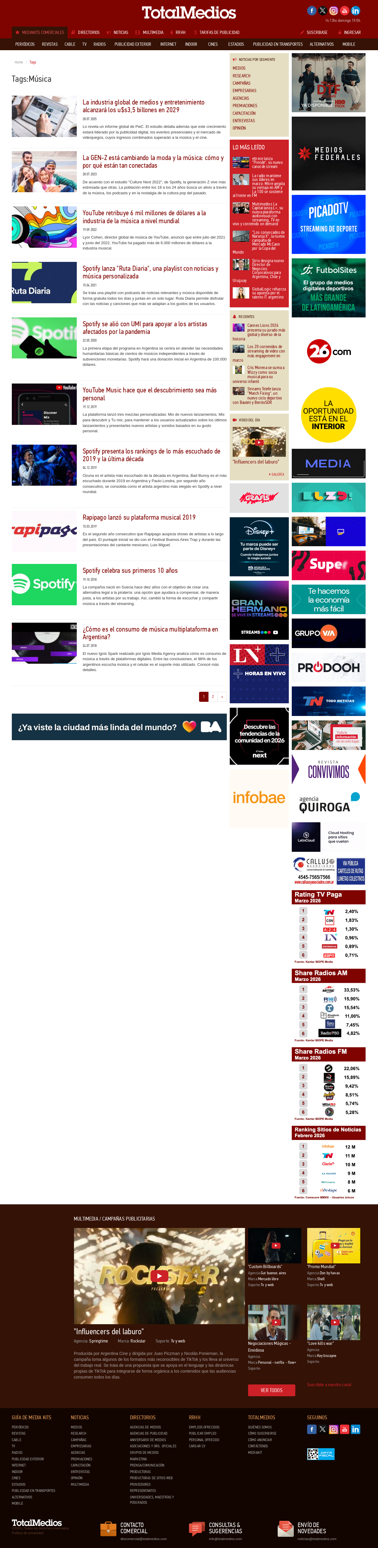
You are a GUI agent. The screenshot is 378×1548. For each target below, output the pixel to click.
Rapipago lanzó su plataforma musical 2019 (139, 517)
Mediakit (255, 1452)
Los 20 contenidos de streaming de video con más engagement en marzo (259, 354)
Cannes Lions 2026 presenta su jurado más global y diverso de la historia (259, 332)
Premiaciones (245, 106)
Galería (276, 474)
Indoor (17, 1471)
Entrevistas (244, 121)
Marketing (138, 1459)
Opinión (239, 128)
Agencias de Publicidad (148, 1433)
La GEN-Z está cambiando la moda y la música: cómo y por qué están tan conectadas (153, 162)
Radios (17, 1452)
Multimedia (80, 1484)
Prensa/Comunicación (147, 1465)
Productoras (140, 1471)
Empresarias (244, 91)
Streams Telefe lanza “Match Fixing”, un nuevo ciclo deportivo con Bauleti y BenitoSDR (257, 396)
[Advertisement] (35, 1304)
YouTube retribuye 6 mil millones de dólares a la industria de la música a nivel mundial (144, 217)
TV (13, 1446)
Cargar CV (197, 1446)
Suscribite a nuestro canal (329, 1384)
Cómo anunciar (260, 1440)
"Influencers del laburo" (256, 462)
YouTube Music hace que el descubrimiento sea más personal (150, 394)
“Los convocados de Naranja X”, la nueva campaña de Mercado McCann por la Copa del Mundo (259, 243)
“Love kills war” (320, 1343)
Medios (239, 68)
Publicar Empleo (202, 1433)
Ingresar (349, 32)
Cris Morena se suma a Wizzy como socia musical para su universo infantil (258, 375)
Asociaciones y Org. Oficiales (153, 1446)
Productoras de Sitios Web (151, 1478)
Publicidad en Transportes (33, 1490)
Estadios (18, 1484)
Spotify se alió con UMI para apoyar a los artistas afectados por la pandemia (145, 328)
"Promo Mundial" (321, 1266)
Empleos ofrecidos (204, 1427)
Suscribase (314, 32)
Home (19, 62)
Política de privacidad (27, 1533)
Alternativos (22, 1497)
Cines (16, 1478)
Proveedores (140, 1484)
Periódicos (20, 1427)
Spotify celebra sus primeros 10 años (130, 570)
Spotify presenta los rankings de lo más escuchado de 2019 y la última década (151, 455)
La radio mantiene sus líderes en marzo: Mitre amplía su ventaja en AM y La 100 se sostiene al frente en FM (259, 186)
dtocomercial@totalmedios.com (142, 1539)
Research (241, 76)
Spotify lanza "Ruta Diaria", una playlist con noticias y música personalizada (150, 272)
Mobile (17, 1503)
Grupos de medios (144, 1452)
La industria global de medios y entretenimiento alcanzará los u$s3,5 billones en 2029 (144, 106)
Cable (16, 1440)
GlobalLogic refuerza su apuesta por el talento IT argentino (259, 293)
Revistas (18, 1433)
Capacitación (244, 113)
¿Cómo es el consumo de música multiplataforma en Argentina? (150, 633)
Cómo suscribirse (262, 1433)
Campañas (241, 83)
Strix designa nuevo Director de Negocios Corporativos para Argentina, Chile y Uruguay (258, 271)
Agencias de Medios (145, 1427)
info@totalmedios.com (225, 1539)
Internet (19, 1465)
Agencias (241, 98)
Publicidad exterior (28, 1459)
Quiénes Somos (260, 1427)
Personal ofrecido (204, 1440)
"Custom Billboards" (265, 1266)
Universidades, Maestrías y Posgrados (152, 1500)
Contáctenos (258, 1446)
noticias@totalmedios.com (317, 1539)
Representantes (143, 1490)
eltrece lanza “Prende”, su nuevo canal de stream (258, 163)
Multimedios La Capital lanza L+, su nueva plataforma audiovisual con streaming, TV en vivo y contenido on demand (258, 214)
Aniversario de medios (148, 1440)
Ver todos (272, 1390)
